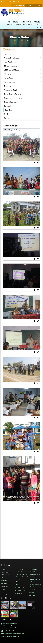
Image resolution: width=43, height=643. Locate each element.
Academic (37, 22)
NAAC (39, 27)
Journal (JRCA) (8, 78)
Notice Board (8, 54)
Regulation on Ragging (11, 90)
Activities (11, 25)
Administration (27, 22)
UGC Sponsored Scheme (11, 70)
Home (8, 22)
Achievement (8, 74)
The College (16, 22)
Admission (32, 25)
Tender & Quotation (10, 102)
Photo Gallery (25, 40)
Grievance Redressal (10, 66)
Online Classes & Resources (13, 94)
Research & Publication (11, 58)
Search (6, 114)
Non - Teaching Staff (10, 62)
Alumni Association (10, 82)
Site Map (7, 118)
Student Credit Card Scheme (13, 98)
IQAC (39, 25)
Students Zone (21, 25)
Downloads (7, 106)
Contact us (7, 86)
